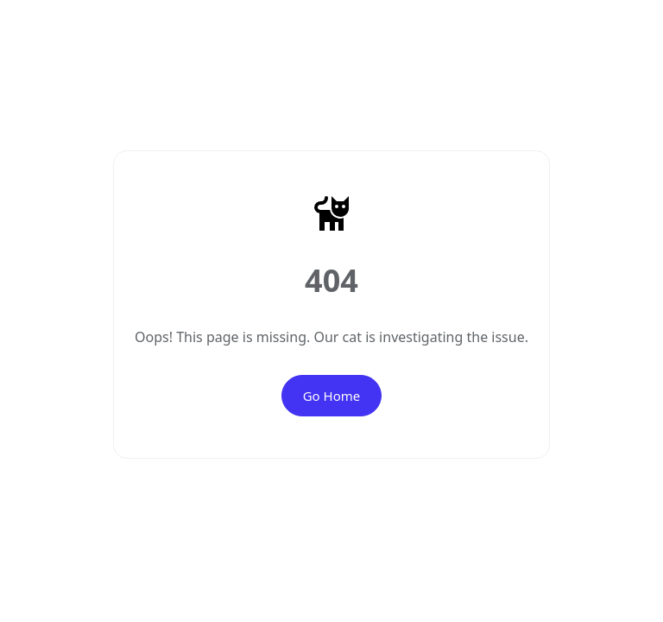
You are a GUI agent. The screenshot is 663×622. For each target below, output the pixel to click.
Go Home (332, 395)
